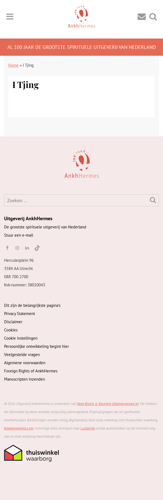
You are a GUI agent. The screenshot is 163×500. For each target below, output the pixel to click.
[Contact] (141, 16)
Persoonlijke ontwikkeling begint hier (36, 346)
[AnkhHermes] (12, 163)
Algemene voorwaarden (24, 362)
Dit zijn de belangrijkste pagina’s (32, 305)
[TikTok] (37, 248)
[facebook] (7, 248)
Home (13, 65)
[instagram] (17, 248)
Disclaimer (13, 321)
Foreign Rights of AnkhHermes (30, 370)
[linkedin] (27, 248)
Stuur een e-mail (18, 235)
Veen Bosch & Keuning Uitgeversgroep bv (108, 403)
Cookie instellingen (20, 338)
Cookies (11, 330)
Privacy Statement (19, 313)
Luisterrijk (87, 428)
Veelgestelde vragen (22, 354)
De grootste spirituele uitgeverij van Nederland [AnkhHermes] (45, 227)
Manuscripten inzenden (24, 379)
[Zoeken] (153, 200)
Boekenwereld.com (19, 428)
